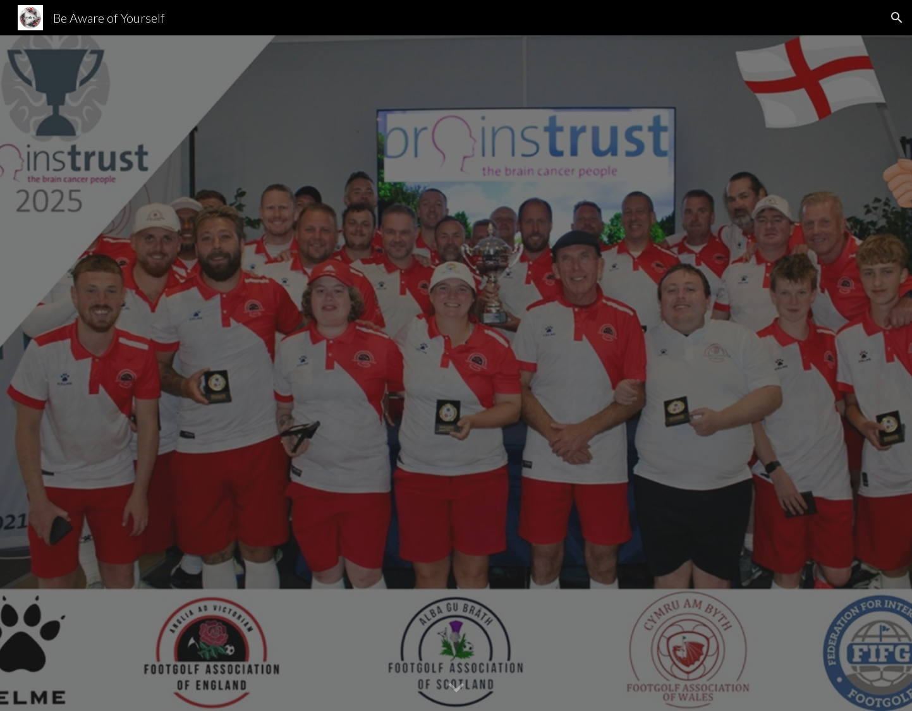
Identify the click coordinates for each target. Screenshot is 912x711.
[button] (897, 18)
